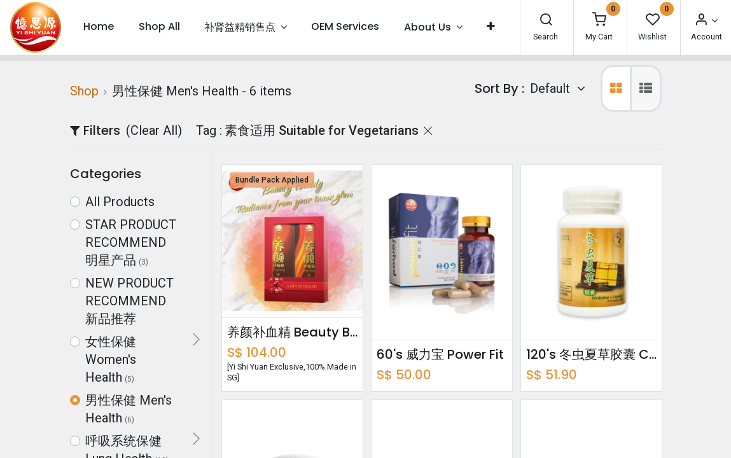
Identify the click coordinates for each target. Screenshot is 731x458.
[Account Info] (705, 21)
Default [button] (551, 88)
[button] (491, 27)
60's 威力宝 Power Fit (440, 354)
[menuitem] (98, 27)
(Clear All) (154, 130)
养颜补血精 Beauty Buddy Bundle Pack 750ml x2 (292, 332)
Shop (84, 91)
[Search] (546, 21)
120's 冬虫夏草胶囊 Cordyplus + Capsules (591, 354)
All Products (120, 201)
